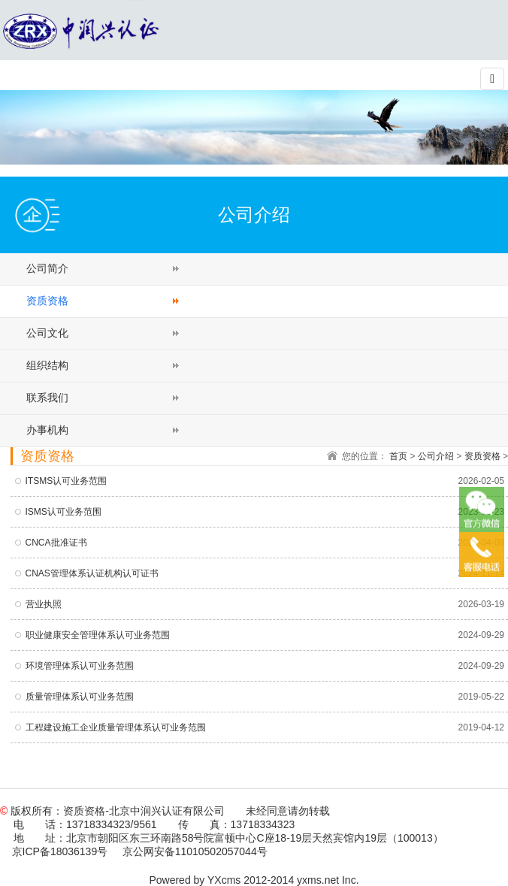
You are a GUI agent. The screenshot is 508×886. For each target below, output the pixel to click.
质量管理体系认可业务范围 (80, 696)
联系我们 (47, 398)
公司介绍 (436, 456)
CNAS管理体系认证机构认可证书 (92, 573)
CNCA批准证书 (56, 542)
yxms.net (318, 880)
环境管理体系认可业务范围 (80, 666)
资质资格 (47, 301)
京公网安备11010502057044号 (195, 851)
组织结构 (47, 365)
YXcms (223, 880)
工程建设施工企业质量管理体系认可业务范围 (116, 727)
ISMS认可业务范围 (63, 512)
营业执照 (44, 604)
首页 (398, 456)
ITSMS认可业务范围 (66, 481)
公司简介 (47, 268)
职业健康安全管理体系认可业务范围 (98, 635)
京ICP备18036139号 (60, 851)
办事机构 (47, 430)
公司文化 (47, 333)
